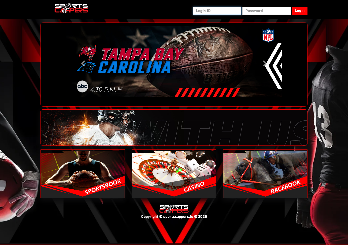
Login (299, 11)
